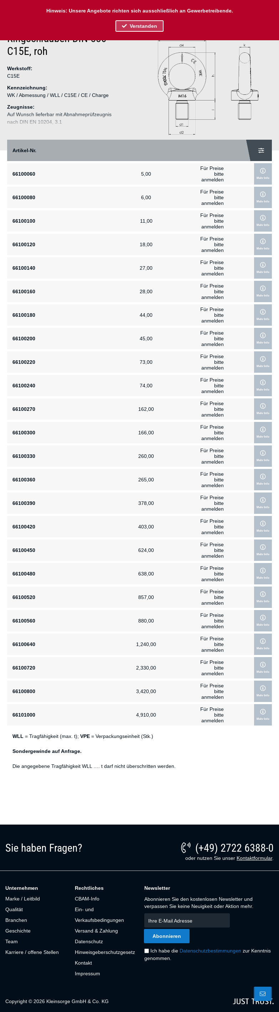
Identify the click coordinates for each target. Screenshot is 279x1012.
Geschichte (18, 931)
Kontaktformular (254, 858)
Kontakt (83, 963)
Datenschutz (89, 941)
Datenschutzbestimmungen (210, 951)
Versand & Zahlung (96, 931)
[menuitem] (36, 898)
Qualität (14, 909)
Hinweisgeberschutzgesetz (104, 952)
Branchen (16, 920)
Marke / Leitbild (22, 899)
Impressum (87, 973)
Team (11, 941)
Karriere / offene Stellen (32, 952)
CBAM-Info (87, 899)
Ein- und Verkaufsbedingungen (99, 915)
